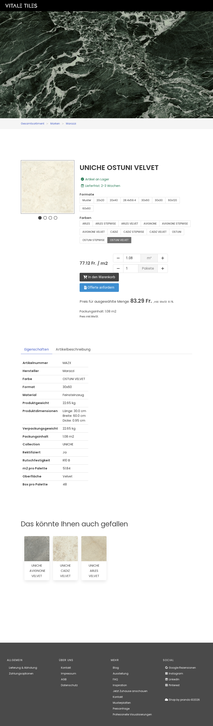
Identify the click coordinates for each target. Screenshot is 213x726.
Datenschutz (69, 685)
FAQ (115, 679)
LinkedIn (172, 679)
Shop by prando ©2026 (182, 700)
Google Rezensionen (180, 667)
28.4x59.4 (129, 200)
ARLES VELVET (129, 223)
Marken (55, 123)
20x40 (114, 200)
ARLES (86, 223)
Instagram (174, 673)
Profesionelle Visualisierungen (132, 714)
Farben (85, 218)
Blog (116, 667)
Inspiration (120, 685)
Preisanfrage (121, 708)
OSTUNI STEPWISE (93, 240)
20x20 (100, 200)
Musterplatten (122, 703)
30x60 (145, 200)
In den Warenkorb (99, 277)
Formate (87, 194)
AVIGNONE (150, 223)
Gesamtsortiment (32, 123)
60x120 (172, 200)
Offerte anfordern (99, 287)
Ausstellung (120, 673)
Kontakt (66, 667)
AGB (64, 679)
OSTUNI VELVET (119, 240)
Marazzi (71, 123)
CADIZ (114, 232)
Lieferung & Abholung (23, 667)
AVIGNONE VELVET (93, 232)
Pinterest (172, 685)
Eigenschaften (36, 349)
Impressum (68, 673)
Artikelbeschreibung (73, 349)
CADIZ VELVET (158, 232)
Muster (86, 200)
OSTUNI (176, 232)
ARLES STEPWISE (105, 223)
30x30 (159, 200)
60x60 (86, 208)
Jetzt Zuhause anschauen (130, 691)
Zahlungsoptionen (21, 673)
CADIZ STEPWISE (133, 232)
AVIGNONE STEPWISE (175, 223)
